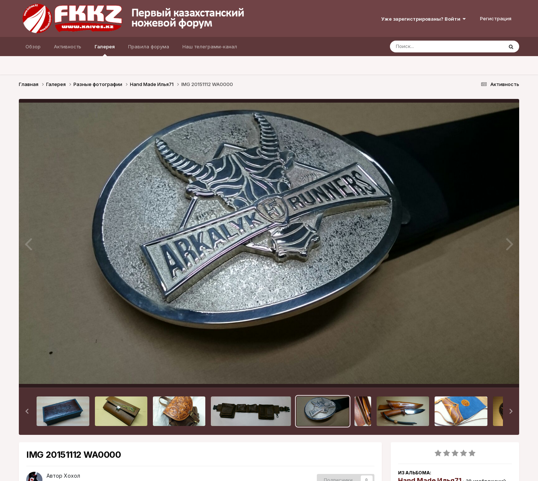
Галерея (105, 50)
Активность (67, 46)
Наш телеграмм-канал (209, 46)
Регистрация (495, 18)
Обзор (33, 46)
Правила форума (148, 46)
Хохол (72, 476)
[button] (27, 411)
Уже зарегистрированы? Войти (423, 19)
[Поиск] (432, 46)
